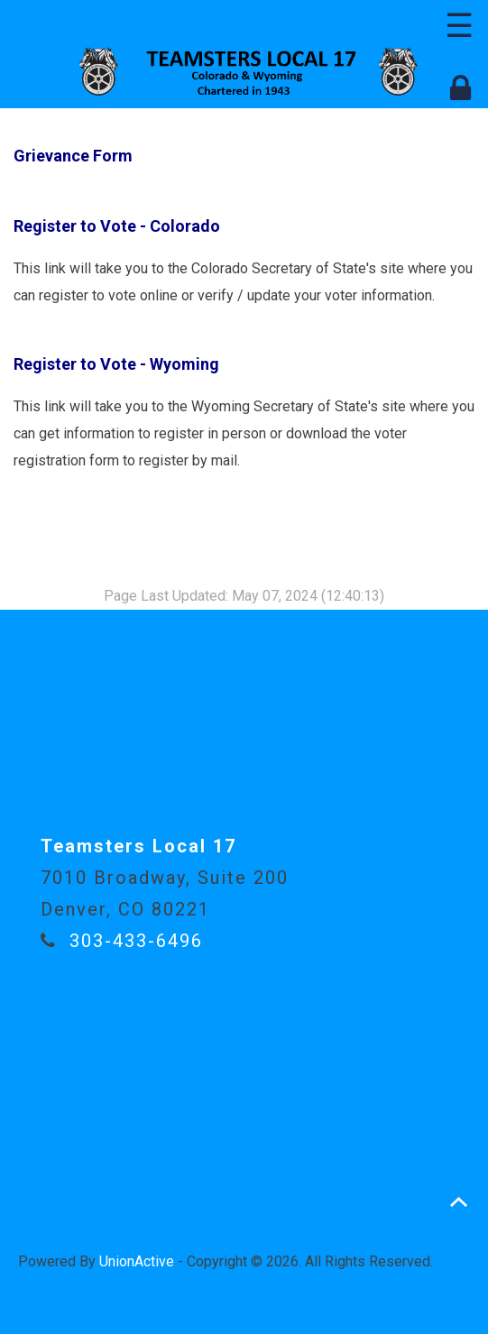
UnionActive (136, 1261)
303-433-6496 (136, 941)
